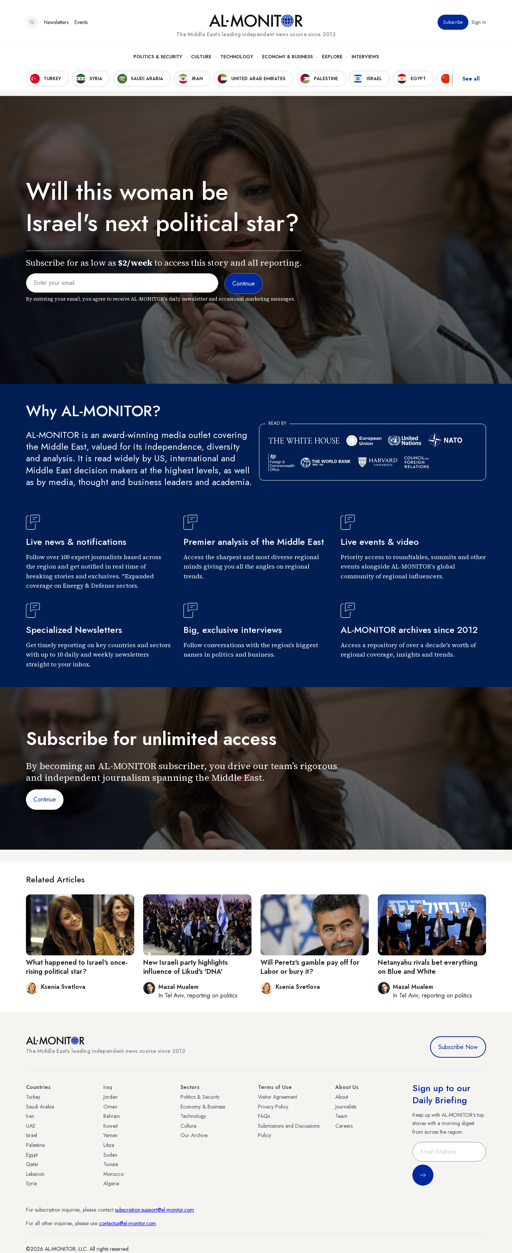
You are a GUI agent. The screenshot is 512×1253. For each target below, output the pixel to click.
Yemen (110, 1135)
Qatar (32, 1164)
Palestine (35, 1145)
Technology (236, 57)
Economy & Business (287, 57)
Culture (201, 57)
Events (81, 22)
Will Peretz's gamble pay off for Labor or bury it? (310, 967)
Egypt (32, 1155)
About (341, 1097)
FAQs (264, 1116)
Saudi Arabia (40, 1106)
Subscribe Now (458, 1047)
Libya (108, 1145)
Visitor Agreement (277, 1097)
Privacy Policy (273, 1106)
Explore (332, 57)
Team (341, 1116)
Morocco (113, 1174)
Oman (110, 1106)
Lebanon (35, 1174)
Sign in (478, 22)
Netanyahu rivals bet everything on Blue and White (427, 967)
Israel (31, 1135)
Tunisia (110, 1164)
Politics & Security (157, 57)
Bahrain (111, 1116)
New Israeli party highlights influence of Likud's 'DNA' (185, 967)
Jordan (110, 1097)
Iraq (107, 1087)
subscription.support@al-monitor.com (154, 1209)
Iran (30, 1116)
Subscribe (453, 22)
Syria (31, 1183)
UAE (30, 1126)
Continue (44, 799)
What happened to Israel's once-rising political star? (77, 967)
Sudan (110, 1155)
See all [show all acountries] (471, 78)
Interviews (365, 57)
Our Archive (194, 1135)
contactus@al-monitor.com (127, 1223)
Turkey (33, 1097)
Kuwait (110, 1126)
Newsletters (56, 22)
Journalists (345, 1106)
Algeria (111, 1183)
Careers (344, 1126)
